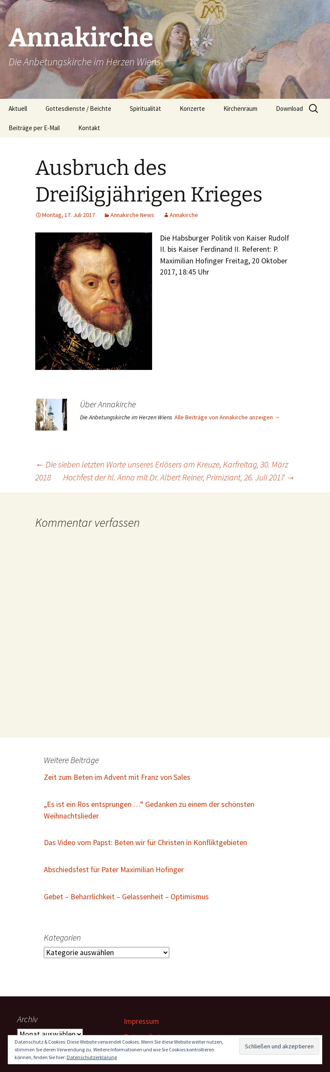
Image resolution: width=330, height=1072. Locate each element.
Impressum (141, 1021)
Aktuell (18, 108)
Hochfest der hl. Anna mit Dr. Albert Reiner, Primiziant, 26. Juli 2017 (179, 477)
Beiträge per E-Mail (34, 128)
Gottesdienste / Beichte (78, 108)
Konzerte (192, 108)
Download (289, 108)
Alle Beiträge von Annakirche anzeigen (227, 417)
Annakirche (184, 215)
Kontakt (89, 128)
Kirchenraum (240, 108)
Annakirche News (132, 215)
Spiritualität (145, 108)
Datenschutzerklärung (92, 1057)
